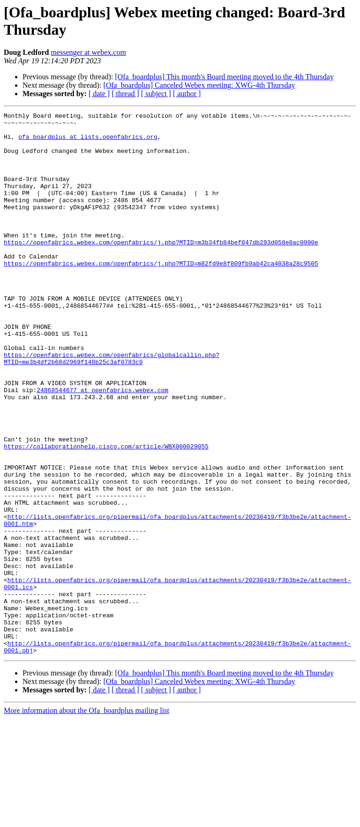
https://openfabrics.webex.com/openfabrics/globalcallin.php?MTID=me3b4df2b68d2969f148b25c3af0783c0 (111, 408)
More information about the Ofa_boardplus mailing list (86, 819)
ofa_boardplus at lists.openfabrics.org (87, 142)
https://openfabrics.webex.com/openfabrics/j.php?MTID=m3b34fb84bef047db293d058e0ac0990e (161, 269)
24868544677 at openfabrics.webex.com (102, 446)
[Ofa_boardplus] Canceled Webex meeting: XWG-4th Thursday (199, 85)
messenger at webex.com (88, 52)
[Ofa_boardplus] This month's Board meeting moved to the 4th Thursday (224, 77)
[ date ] (99, 94)
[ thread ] (125, 94)
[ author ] (187, 94)
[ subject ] (156, 94)
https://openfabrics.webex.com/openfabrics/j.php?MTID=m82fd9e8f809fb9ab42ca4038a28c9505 (161, 294)
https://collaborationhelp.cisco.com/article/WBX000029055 (106, 513)
